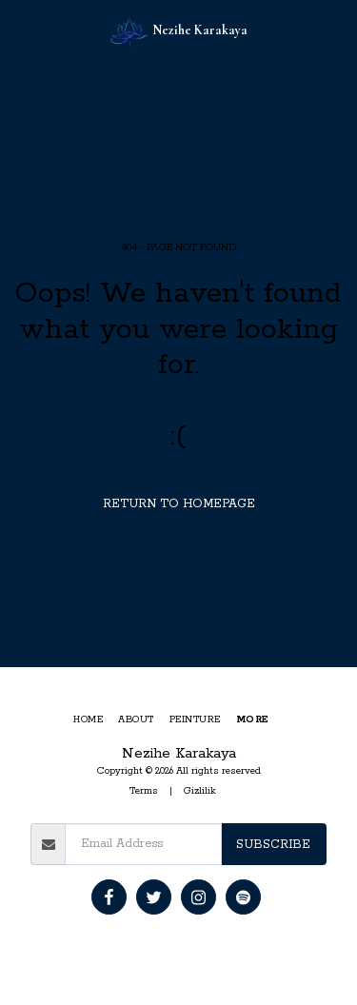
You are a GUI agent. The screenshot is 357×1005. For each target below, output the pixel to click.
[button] (21, 30)
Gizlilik (200, 791)
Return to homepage (179, 504)
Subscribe (273, 845)
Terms (143, 791)
